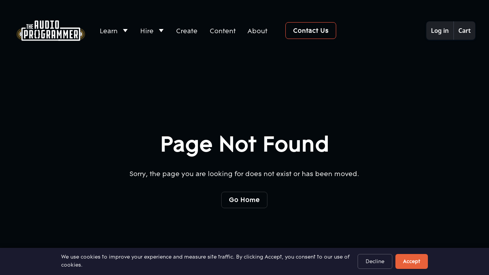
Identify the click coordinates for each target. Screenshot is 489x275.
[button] (114, 30)
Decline (375, 261)
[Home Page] (50, 30)
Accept (411, 261)
